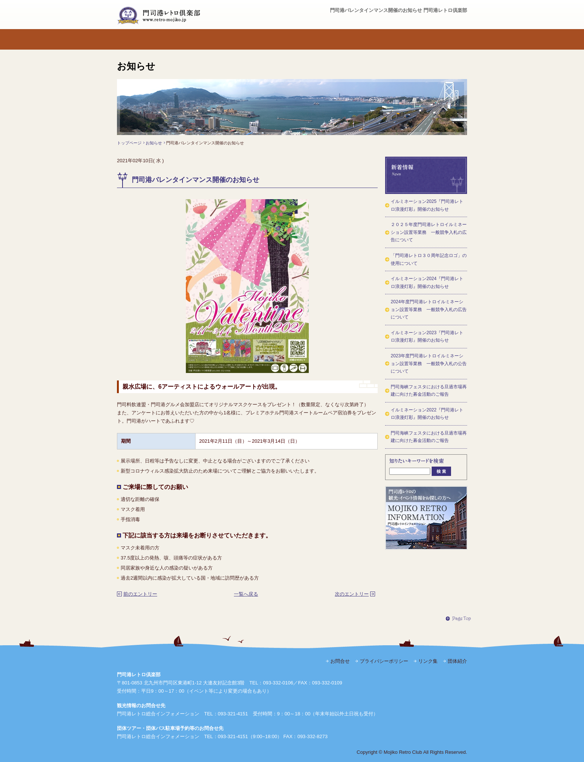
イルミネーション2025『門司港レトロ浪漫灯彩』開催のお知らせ (427, 205)
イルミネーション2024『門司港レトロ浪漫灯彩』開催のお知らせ (427, 282)
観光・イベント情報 (400, 39)
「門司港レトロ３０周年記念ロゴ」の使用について (429, 259)
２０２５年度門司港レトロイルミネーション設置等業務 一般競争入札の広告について (429, 232)
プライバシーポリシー (384, 661)
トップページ (139, 39)
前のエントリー (140, 594)
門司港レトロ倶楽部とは (182, 39)
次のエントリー (352, 594)
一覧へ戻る (246, 594)
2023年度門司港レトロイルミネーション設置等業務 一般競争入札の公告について (429, 363)
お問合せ (444, 39)
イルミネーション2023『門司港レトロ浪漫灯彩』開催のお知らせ (427, 336)
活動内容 (226, 39)
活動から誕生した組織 (313, 39)
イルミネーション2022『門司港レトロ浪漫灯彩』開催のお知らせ (427, 413)
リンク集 (428, 661)
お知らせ (154, 143)
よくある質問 (356, 39)
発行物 (269, 39)
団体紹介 (457, 661)
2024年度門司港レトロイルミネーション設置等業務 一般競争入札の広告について (429, 309)
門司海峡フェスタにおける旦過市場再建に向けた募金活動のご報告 (429, 390)
